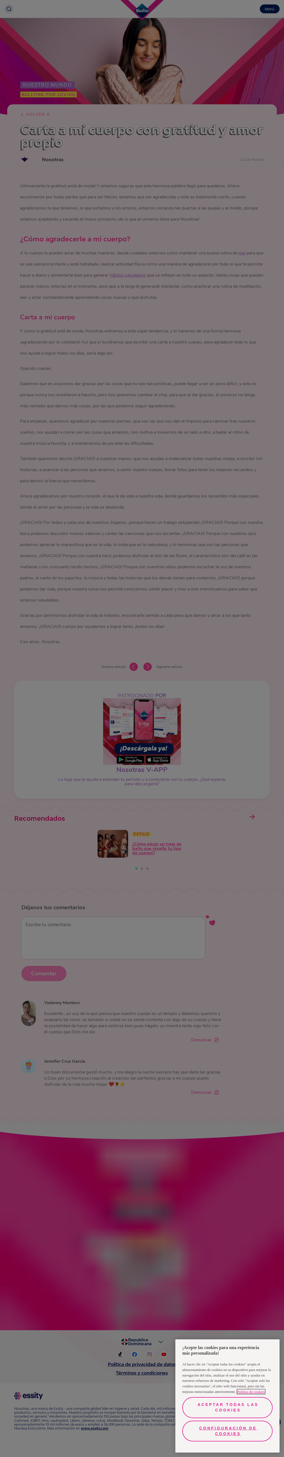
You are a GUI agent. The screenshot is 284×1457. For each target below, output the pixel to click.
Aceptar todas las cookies (228, 1407)
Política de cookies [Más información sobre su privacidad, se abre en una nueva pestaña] (251, 1392)
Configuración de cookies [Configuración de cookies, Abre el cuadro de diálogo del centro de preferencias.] (228, 1431)
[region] (227, 1396)
